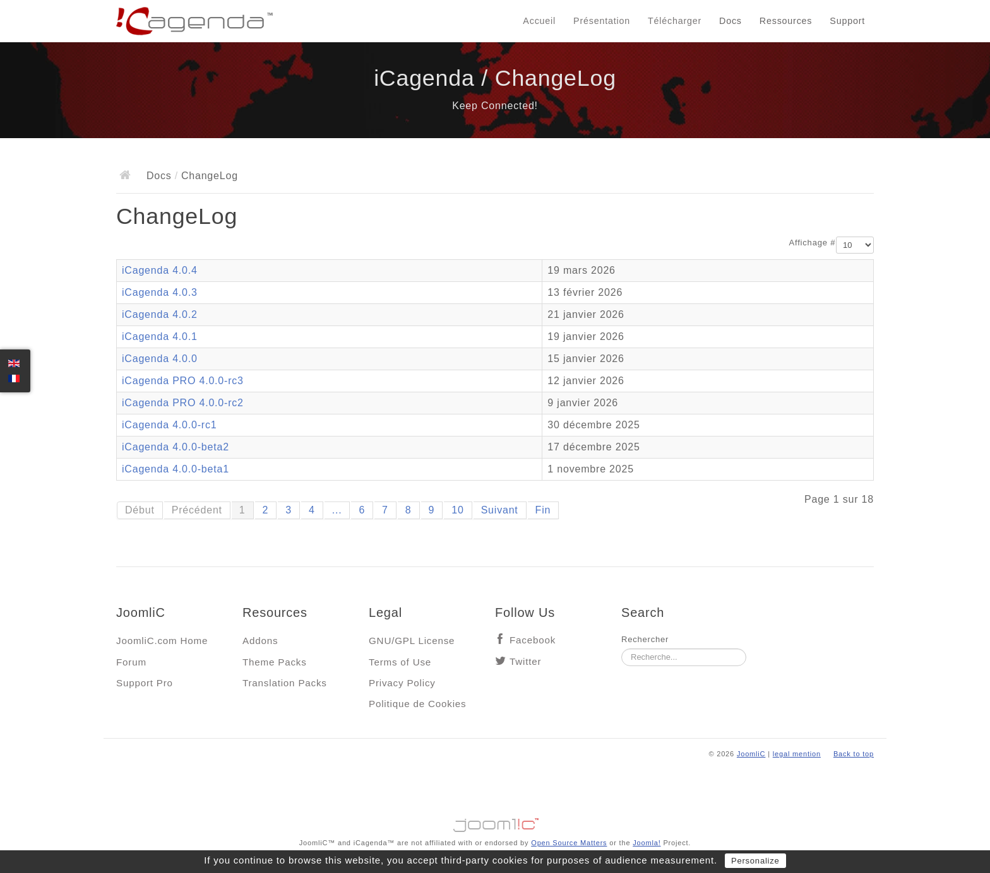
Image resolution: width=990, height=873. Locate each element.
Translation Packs (284, 682)
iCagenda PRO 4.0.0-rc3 (183, 380)
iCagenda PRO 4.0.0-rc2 (183, 402)
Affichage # (812, 242)
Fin (543, 510)
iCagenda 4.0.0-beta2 (175, 447)
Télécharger (674, 21)
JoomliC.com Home (162, 640)
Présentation (601, 21)
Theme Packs (274, 662)
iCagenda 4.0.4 (160, 270)
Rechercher (645, 639)
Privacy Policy (402, 682)
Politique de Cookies (417, 703)
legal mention (797, 754)
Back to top (853, 754)
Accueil (539, 21)
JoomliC (751, 754)
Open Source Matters (569, 843)
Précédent (197, 510)
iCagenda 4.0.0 (160, 358)
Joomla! (646, 843)
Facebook (533, 640)
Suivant (499, 510)
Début (140, 510)
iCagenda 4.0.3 (160, 292)
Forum (131, 662)
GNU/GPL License (412, 640)
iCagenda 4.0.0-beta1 (175, 469)
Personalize (755, 860)
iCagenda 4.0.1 (160, 336)
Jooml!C (495, 822)
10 (457, 510)
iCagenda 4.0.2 (160, 314)
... (337, 510)
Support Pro (144, 682)
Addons (260, 640)
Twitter (525, 661)
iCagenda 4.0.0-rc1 (169, 424)
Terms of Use (400, 662)
